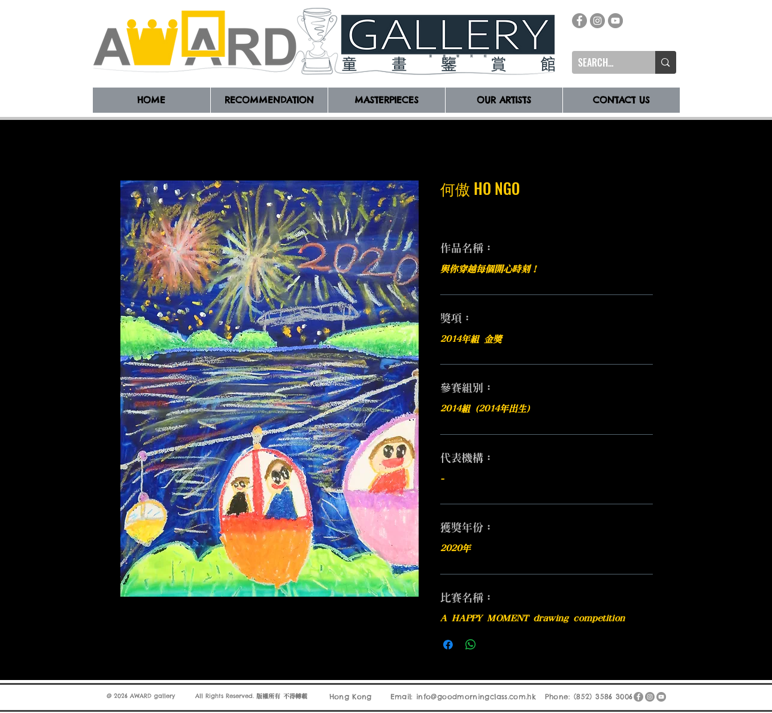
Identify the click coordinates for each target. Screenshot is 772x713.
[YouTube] (615, 20)
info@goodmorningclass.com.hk (476, 696)
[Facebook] (579, 20)
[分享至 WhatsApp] (471, 644)
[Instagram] (597, 20)
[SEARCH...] (604, 62)
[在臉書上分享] (448, 644)
